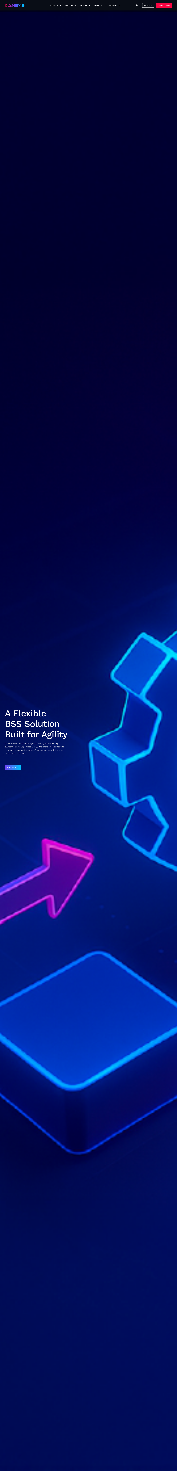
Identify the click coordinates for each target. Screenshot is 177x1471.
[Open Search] (137, 5)
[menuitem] (60, 5)
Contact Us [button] (148, 5)
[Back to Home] (15, 5)
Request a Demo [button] (164, 5)
